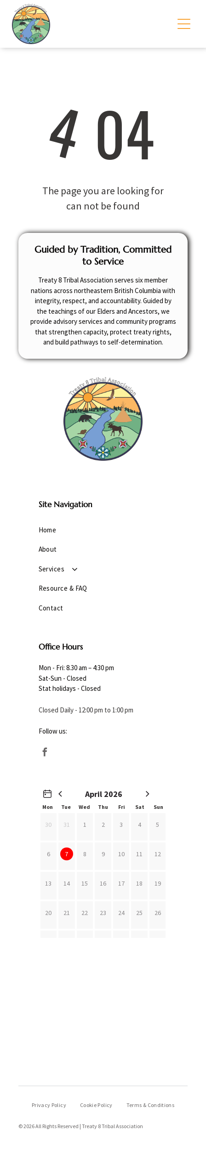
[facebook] (45, 753)
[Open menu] (183, 23)
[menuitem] (103, 530)
